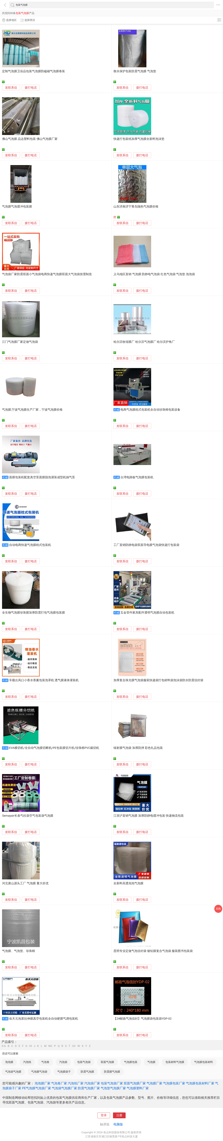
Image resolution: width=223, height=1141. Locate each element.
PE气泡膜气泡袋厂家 (36, 1088)
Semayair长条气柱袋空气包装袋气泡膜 (27, 815)
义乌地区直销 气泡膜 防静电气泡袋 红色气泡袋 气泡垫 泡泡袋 (154, 274)
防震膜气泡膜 (112, 1071)
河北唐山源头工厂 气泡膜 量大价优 (25, 883)
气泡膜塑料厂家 (138, 1088)
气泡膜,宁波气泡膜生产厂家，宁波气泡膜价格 (32, 409)
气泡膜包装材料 (203, 1062)
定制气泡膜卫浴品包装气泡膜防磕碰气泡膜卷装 (33, 71)
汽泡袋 (63, 1062)
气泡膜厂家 (154, 1083)
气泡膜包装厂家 (174, 1083)
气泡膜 (151, 1062)
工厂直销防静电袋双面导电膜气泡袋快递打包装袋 (146, 545)
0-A (4, 1046)
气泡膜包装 (130, 1062)
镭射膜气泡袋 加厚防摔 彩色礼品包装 (138, 748)
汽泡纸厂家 (76, 1083)
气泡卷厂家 (59, 1083)
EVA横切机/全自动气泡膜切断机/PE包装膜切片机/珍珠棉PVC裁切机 (54, 748)
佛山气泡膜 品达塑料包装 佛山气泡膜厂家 (29, 139)
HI (30, 1046)
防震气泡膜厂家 (89, 1088)
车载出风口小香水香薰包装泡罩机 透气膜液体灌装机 (44, 680)
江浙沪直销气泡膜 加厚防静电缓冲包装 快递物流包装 (148, 815)
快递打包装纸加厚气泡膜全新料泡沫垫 (138, 139)
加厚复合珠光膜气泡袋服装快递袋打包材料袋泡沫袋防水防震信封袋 (158, 680)
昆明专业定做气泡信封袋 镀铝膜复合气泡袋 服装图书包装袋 (153, 951)
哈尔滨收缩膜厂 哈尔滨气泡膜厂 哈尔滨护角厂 (144, 342)
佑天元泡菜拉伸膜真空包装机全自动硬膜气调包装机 (43, 1018)
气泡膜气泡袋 (39, 1071)
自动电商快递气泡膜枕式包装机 (30, 545)
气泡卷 (45, 1062)
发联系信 (11, 87)
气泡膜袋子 (64, 1071)
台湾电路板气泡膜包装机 (136, 477)
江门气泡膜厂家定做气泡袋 (20, 342)
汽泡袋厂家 (92, 1083)
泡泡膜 (9, 1062)
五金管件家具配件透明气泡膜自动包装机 (147, 612)
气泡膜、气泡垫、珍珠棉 (18, 951)
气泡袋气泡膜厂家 (64, 1088)
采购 (218, 908)
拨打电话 (31, 87)
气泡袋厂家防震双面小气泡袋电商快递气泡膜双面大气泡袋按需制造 (47, 274)
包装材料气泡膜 (174, 1062)
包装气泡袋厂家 (112, 1083)
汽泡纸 (27, 1062)
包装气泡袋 (84, 1062)
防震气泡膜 (87, 1071)
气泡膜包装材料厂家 (200, 1083)
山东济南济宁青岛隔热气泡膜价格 (135, 206)
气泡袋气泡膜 (13, 1071)
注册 (119, 1115)
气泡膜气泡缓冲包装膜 (17, 206)
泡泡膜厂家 (42, 1083)
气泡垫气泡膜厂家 (113, 1088)
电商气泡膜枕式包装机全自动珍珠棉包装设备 (150, 409)
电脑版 (118, 1124)
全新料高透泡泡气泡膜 (128, 883)
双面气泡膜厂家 (135, 1083)
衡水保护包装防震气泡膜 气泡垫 (134, 71)
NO (50, 1046)
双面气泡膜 (107, 1062)
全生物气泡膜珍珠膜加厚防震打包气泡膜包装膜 (33, 612)
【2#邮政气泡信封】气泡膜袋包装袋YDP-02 (142, 1018)
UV (73, 1046)
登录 (104, 1115)
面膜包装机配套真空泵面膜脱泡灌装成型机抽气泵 (42, 477)
